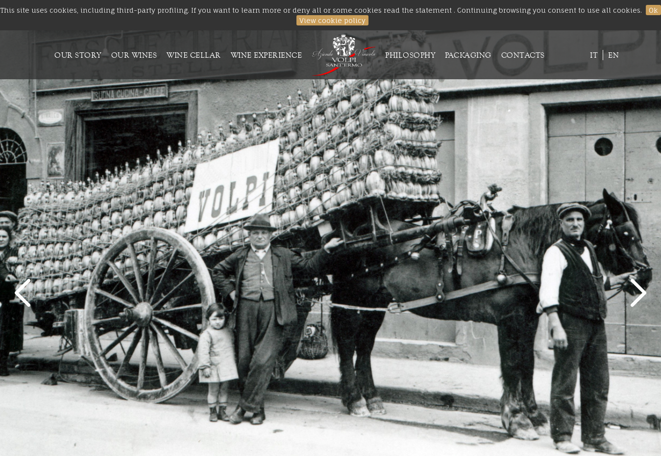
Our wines (134, 55)
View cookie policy (332, 20)
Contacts (523, 55)
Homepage (343, 55)
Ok (653, 10)
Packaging (468, 55)
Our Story (77, 55)
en (613, 55)
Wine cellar (194, 55)
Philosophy (410, 55)
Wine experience (266, 55)
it (594, 55)
